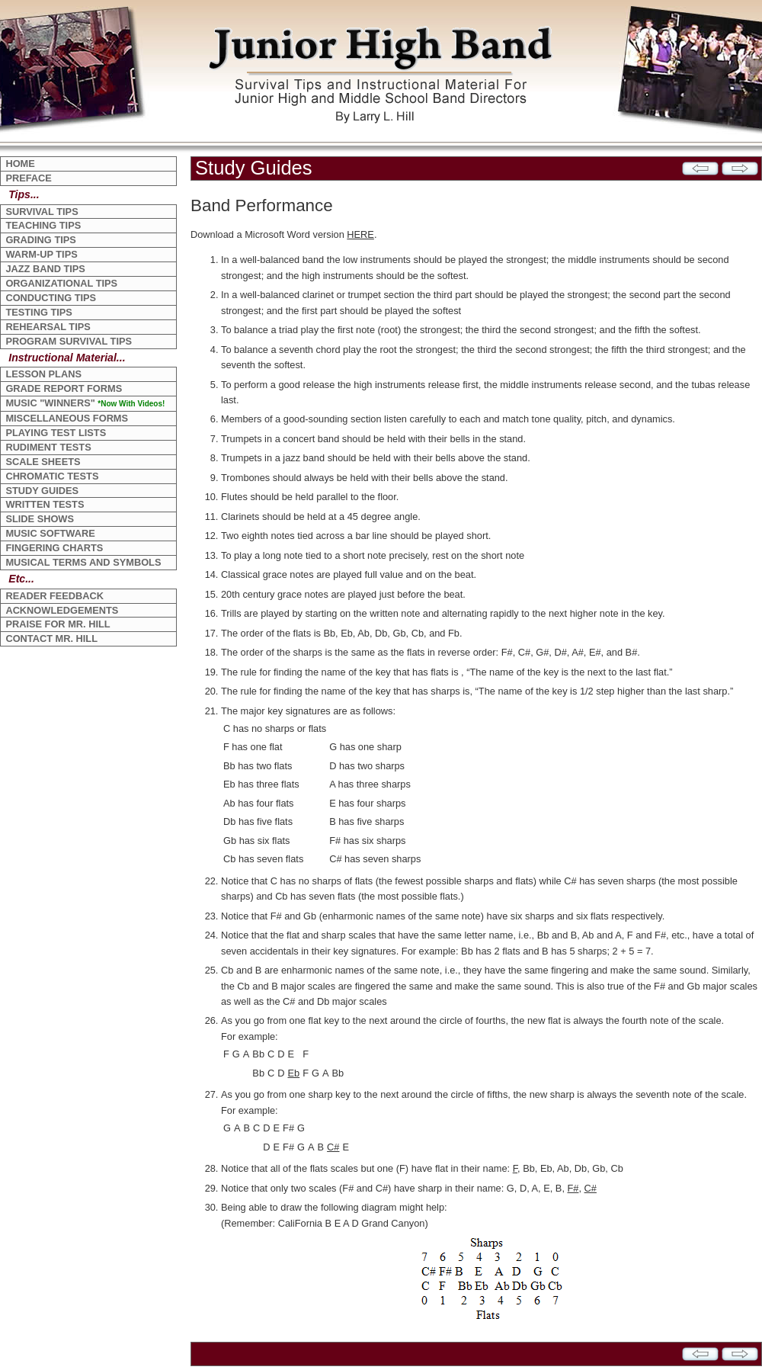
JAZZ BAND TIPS (45, 268)
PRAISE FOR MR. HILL (57, 624)
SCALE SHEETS (42, 461)
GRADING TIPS (40, 239)
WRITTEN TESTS (44, 504)
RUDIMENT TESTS (48, 447)
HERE (360, 234)
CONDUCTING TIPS (50, 297)
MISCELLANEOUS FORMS (66, 418)
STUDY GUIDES (41, 490)
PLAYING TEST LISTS (55, 432)
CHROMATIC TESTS (51, 476)
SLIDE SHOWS (39, 519)
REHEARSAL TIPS (47, 326)
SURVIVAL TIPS (41, 211)
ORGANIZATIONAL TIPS (61, 283)
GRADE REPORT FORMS (63, 388)
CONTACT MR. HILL (51, 638)
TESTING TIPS (38, 312)
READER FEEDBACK (54, 596)
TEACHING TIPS (43, 225)
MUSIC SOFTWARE (49, 533)
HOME (19, 163)
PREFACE (28, 178)
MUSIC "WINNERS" (85, 403)
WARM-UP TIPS (41, 254)
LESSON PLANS (43, 374)
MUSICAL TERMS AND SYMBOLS (83, 562)
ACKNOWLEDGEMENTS (61, 610)
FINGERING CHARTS (54, 547)
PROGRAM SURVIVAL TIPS (68, 341)
